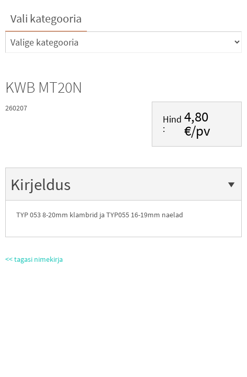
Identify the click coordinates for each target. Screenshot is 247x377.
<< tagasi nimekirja (34, 259)
